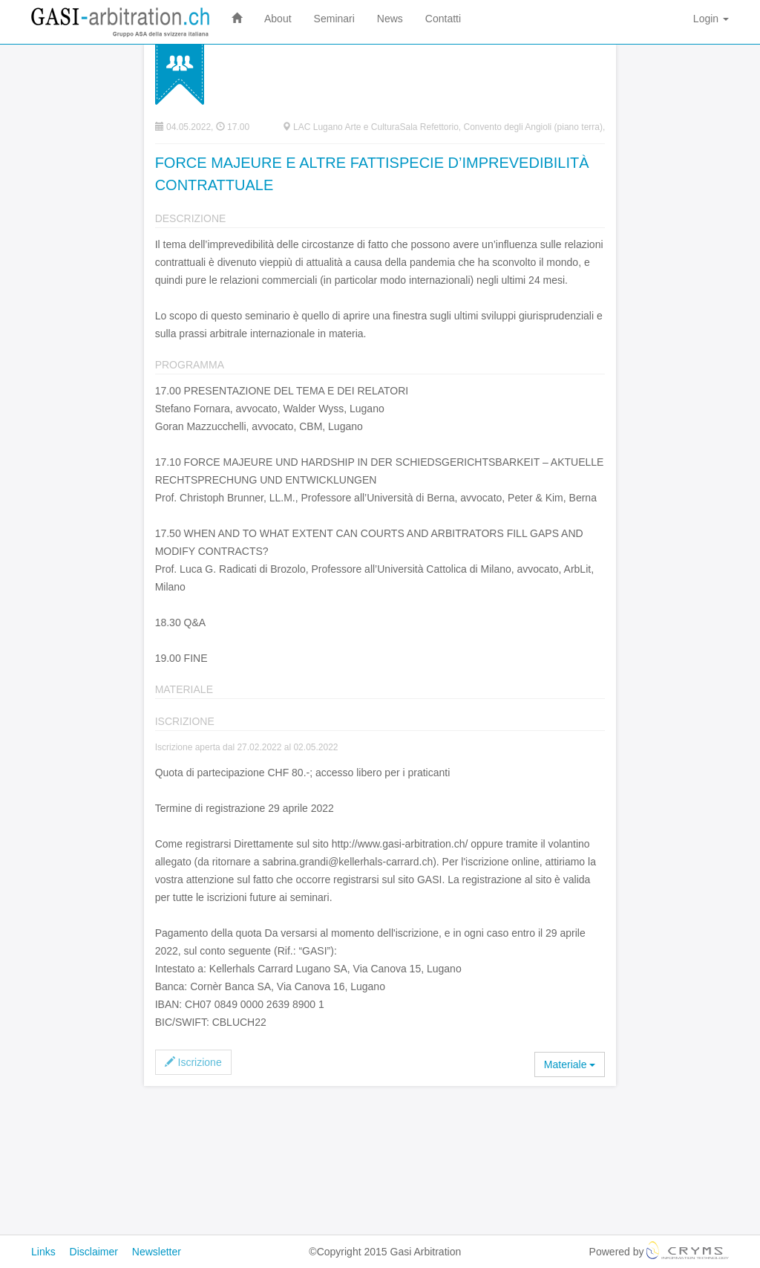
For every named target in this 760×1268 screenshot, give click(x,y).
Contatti (443, 19)
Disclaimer (94, 1252)
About (278, 19)
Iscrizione (193, 1062)
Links (43, 1252)
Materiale (569, 1064)
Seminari (334, 19)
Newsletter (156, 1252)
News (390, 19)
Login (711, 19)
